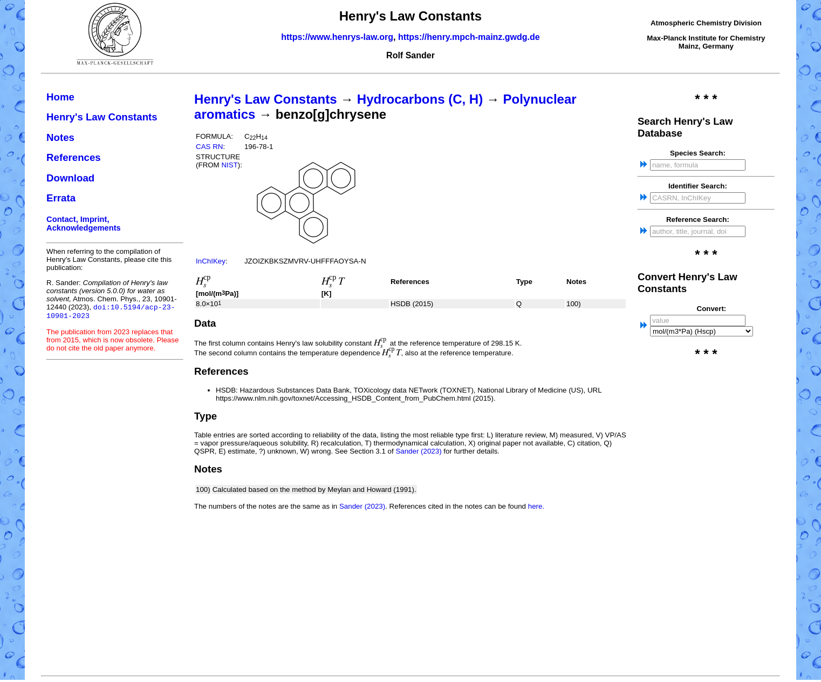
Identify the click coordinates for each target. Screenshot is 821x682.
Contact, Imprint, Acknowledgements (83, 223)
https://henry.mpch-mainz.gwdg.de (469, 37)
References (73, 157)
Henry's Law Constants (102, 117)
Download (70, 178)
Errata (61, 198)
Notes (60, 137)
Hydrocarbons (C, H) (420, 99)
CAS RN (209, 147)
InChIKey (210, 261)
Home (60, 97)
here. (536, 506)
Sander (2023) (418, 451)
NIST (229, 165)
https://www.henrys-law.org (337, 37)
